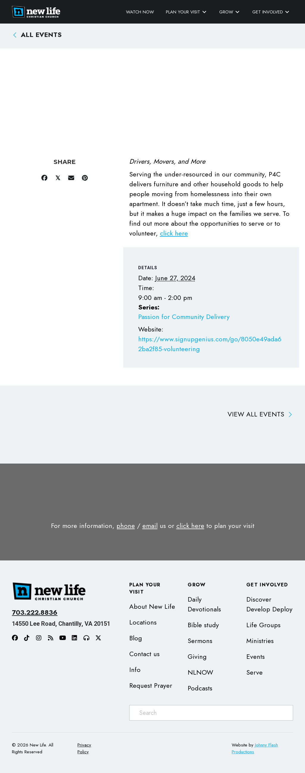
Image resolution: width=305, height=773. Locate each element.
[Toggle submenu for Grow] (237, 12)
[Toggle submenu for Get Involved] (287, 12)
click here (174, 233)
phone (125, 525)
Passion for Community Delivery (184, 316)
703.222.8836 (34, 612)
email (150, 525)
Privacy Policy (84, 748)
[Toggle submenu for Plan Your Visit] (204, 12)
